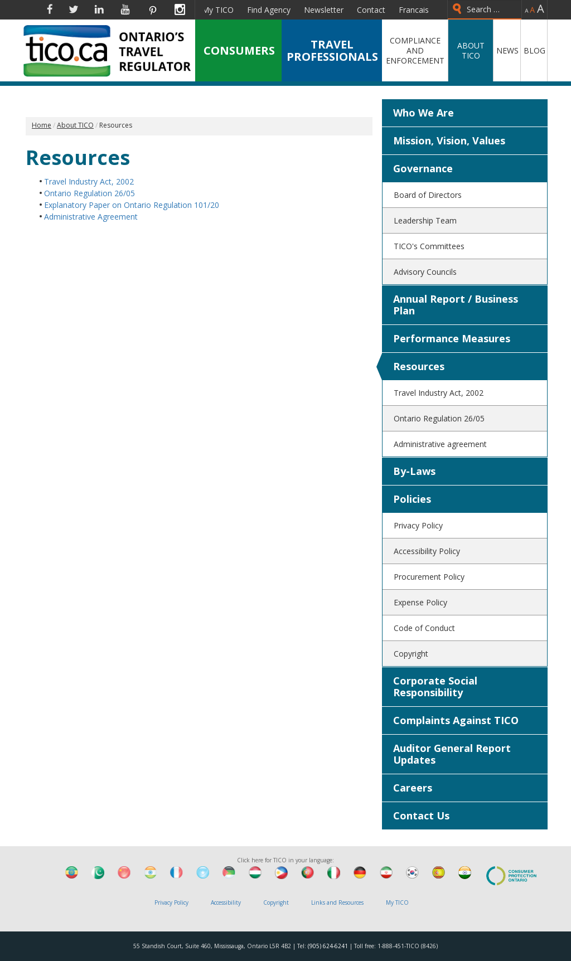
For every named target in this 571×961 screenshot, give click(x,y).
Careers (412, 787)
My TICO (218, 9)
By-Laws (414, 471)
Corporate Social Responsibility (435, 686)
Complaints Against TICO (456, 720)
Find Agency (269, 9)
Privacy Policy (418, 525)
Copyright (411, 653)
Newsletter (323, 9)
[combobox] (484, 10)
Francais (414, 9)
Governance (423, 168)
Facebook (49, 9)
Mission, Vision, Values (449, 140)
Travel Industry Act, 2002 (89, 181)
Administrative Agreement (91, 216)
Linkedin (99, 9)
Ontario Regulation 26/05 (89, 193)
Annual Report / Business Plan (455, 304)
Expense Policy (420, 602)
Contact (371, 9)
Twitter (73, 9)
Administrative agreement (440, 444)
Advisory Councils (425, 271)
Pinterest (152, 9)
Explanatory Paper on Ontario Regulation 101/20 (131, 205)
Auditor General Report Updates (452, 753)
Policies (412, 499)
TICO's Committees (429, 246)
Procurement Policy (429, 576)
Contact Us (421, 815)
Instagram (180, 9)
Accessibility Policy (427, 551)
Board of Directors (428, 195)
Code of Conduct (424, 628)
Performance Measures (451, 338)
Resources (418, 366)
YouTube (125, 9)
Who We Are (423, 112)
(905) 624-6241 (328, 946)
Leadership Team (425, 220)
